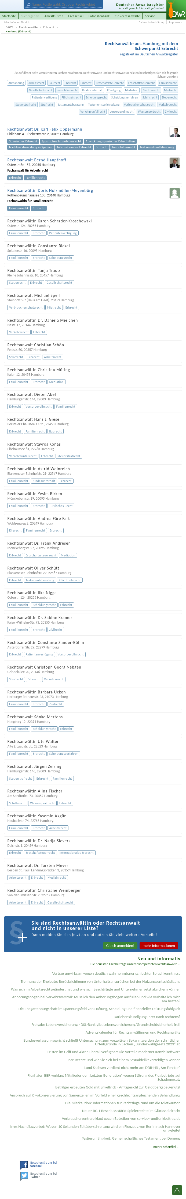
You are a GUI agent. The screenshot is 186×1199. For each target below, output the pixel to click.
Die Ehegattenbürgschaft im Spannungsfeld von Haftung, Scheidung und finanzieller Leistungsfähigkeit (100, 1008)
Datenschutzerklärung (151, 22)
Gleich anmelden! (120, 945)
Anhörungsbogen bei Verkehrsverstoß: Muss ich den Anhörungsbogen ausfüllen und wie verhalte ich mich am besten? (96, 999)
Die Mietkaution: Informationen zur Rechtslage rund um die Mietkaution (122, 1103)
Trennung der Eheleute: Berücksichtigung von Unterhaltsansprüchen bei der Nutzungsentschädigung (101, 981)
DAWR (10, 27)
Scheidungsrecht (96, 97)
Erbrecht (48, 27)
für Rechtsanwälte (127, 16)
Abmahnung (16, 83)
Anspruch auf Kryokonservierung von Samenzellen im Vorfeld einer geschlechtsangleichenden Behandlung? (95, 1095)
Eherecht (70, 83)
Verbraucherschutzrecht (139, 105)
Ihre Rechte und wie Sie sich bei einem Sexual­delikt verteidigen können (124, 1059)
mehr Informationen (159, 945)
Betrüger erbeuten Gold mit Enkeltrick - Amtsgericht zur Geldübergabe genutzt (118, 1087)
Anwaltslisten (54, 16)
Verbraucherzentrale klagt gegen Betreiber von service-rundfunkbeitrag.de (121, 1118)
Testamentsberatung (71, 105)
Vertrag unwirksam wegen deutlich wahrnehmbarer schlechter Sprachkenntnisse (116, 973)
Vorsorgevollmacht (122, 111)
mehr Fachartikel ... (166, 1147)
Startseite (9, 16)
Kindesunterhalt (92, 90)
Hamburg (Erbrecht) (19, 31)
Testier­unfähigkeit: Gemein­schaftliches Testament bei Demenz (131, 1138)
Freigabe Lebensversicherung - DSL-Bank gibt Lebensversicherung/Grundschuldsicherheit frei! (105, 1024)
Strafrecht (47, 105)
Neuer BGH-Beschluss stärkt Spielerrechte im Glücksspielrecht (131, 1110)
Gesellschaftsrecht (40, 90)
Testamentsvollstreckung (103, 105)
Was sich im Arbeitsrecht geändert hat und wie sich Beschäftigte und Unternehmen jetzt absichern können (96, 989)
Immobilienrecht (67, 90)
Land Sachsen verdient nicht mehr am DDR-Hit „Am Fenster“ (132, 1067)
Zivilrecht (171, 111)
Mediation (131, 90)
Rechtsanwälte (28, 27)
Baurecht (54, 83)
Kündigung (114, 90)
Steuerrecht (169, 97)
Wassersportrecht (149, 111)
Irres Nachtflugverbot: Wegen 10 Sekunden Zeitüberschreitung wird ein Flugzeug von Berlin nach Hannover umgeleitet (95, 1128)
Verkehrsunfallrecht (92, 111)
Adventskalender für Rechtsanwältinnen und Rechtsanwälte (133, 1032)
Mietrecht (170, 90)
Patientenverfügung (44, 97)
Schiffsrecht (150, 97)
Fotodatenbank (99, 16)
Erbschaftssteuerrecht (110, 83)
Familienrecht (168, 83)
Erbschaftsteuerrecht (141, 83)
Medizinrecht (151, 90)
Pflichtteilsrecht (71, 97)
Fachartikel (75, 16)
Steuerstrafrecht (25, 105)
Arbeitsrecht (36, 83)
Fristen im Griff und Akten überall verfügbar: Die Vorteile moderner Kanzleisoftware (114, 1051)
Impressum (175, 22)
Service (150, 16)
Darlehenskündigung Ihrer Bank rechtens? (147, 1016)
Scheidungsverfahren (124, 97)
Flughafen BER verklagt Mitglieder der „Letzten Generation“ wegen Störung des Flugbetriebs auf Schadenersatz (104, 1077)
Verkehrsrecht (168, 105)
